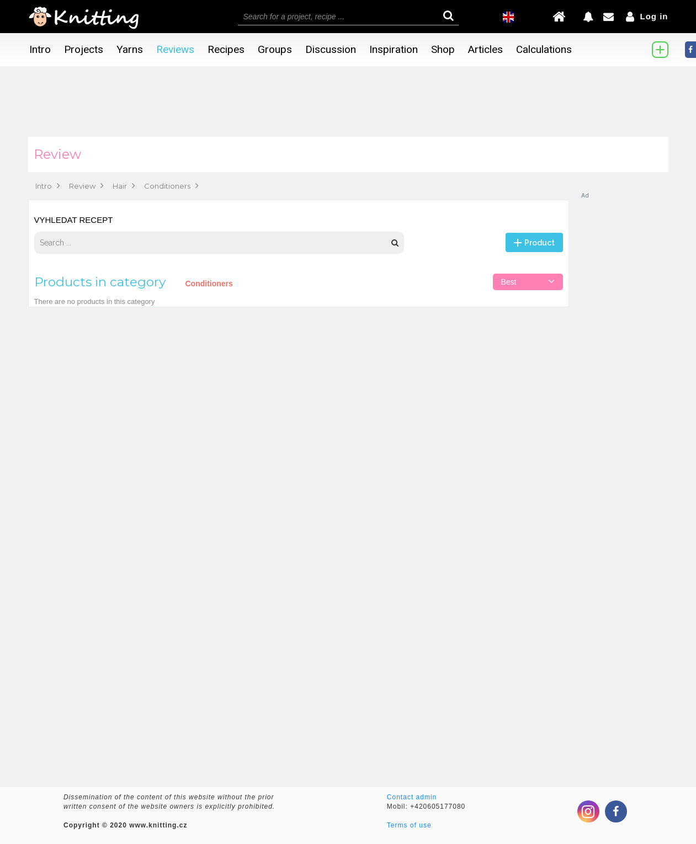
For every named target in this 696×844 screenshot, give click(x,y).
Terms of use (409, 825)
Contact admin (412, 797)
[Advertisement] (624, 365)
